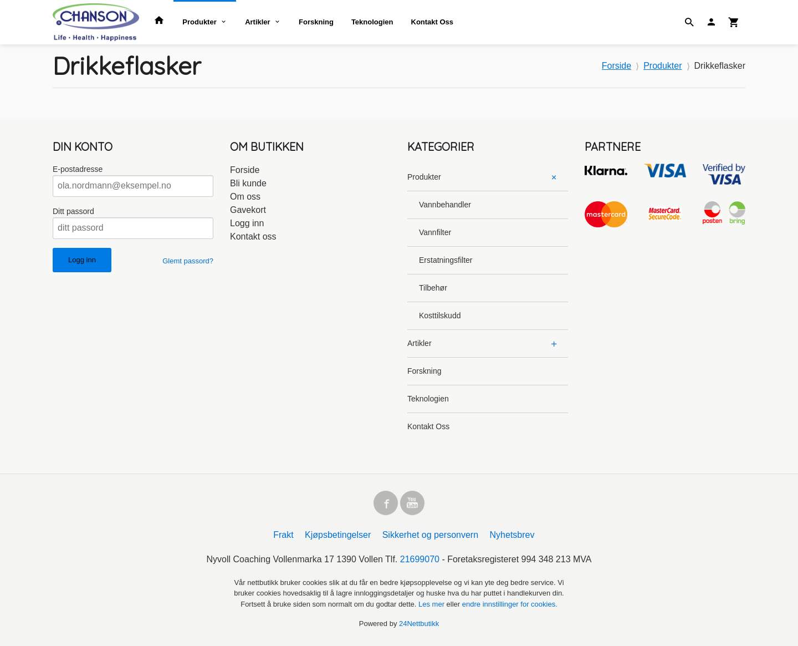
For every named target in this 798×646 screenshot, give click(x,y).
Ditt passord (73, 211)
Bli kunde (248, 183)
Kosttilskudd (440, 315)
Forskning (316, 22)
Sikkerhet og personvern (430, 535)
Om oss (245, 196)
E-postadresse (78, 169)
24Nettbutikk (419, 623)
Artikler (257, 22)
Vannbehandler (445, 204)
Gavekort (248, 210)
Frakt (283, 535)
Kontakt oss (253, 236)
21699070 (419, 559)
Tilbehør (433, 287)
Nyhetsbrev (512, 535)
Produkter (199, 22)
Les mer (432, 604)
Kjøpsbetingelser (338, 535)
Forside (616, 65)
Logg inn (247, 223)
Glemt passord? (187, 261)
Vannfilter (435, 232)
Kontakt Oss (432, 22)
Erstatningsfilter (445, 260)
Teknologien (372, 22)
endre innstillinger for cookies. (509, 604)
